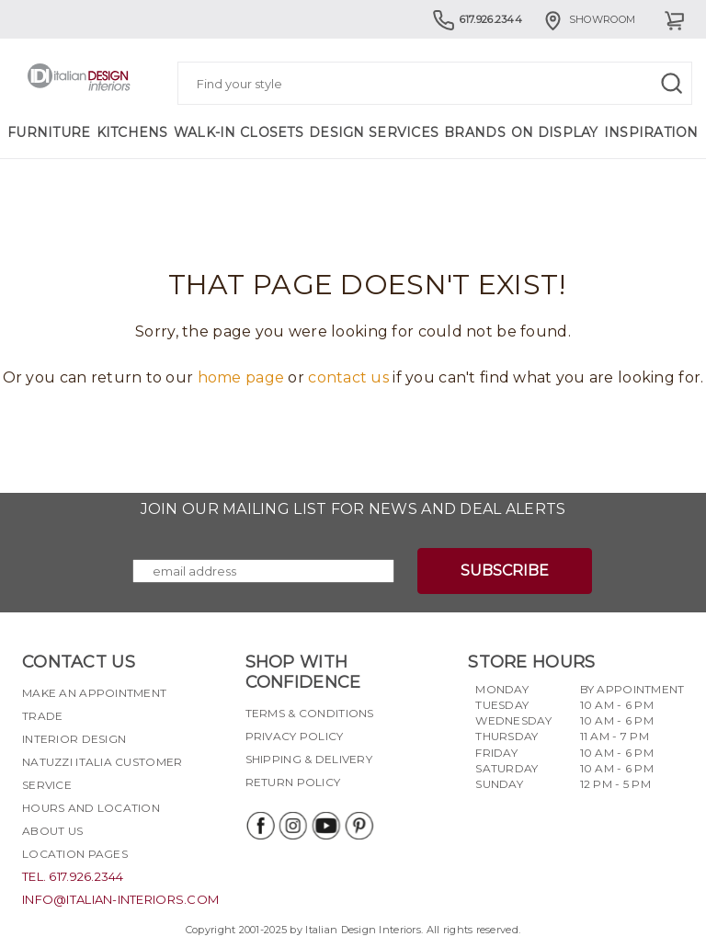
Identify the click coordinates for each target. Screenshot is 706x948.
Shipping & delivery (308, 759)
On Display (554, 132)
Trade (42, 716)
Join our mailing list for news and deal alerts (353, 509)
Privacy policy (294, 736)
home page (241, 377)
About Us (52, 831)
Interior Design (74, 739)
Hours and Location (91, 808)
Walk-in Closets (238, 132)
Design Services (373, 132)
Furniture (49, 132)
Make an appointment (94, 693)
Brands (475, 132)
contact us (348, 377)
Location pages (75, 854)
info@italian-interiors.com (120, 899)
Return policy (293, 782)
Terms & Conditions (309, 713)
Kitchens (132, 132)
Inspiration (651, 132)
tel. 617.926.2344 (73, 876)
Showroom (588, 19)
